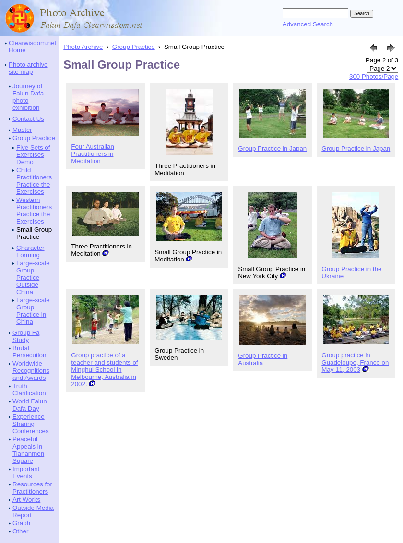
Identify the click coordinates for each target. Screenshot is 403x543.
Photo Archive (83, 46)
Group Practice (33, 138)
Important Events (25, 472)
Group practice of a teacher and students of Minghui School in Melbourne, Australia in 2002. (104, 370)
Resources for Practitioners (32, 488)
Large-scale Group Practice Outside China (33, 277)
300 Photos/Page (373, 76)
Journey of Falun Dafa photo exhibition (28, 97)
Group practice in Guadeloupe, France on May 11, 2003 (355, 362)
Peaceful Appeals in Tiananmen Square (28, 450)
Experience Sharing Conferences (30, 424)
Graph (21, 523)
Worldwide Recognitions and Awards (30, 370)
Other (20, 531)
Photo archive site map (28, 68)
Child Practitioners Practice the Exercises (34, 180)
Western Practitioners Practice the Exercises (34, 210)
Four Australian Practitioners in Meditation (92, 154)
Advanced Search (308, 24)
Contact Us (28, 118)
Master (22, 129)
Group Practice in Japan (272, 148)
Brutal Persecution (29, 351)
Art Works (26, 499)
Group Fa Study (25, 336)
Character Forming (30, 251)
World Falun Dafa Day (29, 405)
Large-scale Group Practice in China (33, 310)
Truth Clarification (29, 389)
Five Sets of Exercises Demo (33, 154)
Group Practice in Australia (262, 359)
